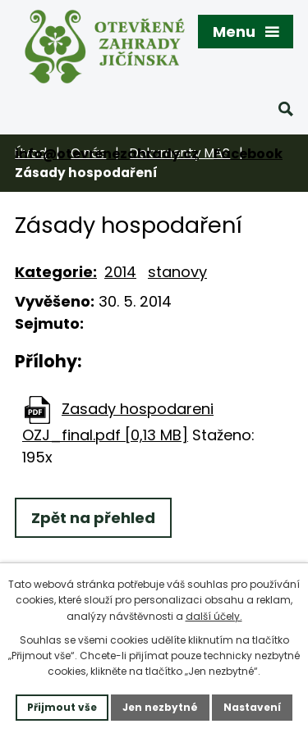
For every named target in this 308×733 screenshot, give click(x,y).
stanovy (177, 272)
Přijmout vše (62, 707)
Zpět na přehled (93, 518)
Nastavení (252, 707)
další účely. (214, 616)
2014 (120, 272)
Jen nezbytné (160, 707)
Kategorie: (56, 272)
